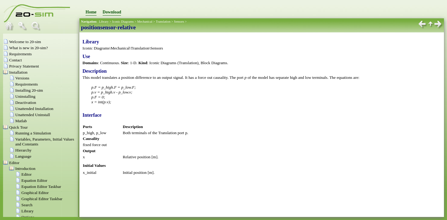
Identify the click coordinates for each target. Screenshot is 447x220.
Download (112, 12)
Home (91, 12)
